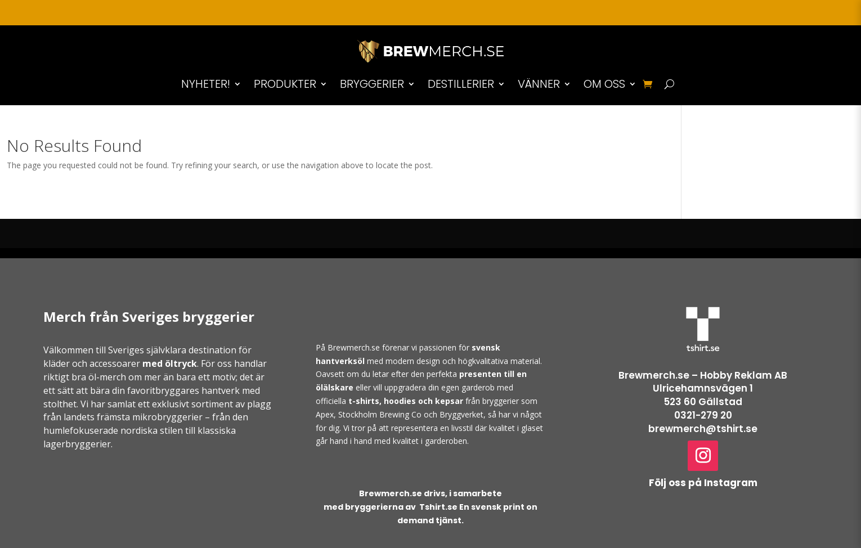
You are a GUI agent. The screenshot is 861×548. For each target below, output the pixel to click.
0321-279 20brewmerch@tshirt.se (702, 421)
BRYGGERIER (372, 84)
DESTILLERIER (461, 84)
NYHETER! (205, 84)
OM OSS (604, 84)
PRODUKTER (285, 84)
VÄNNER (539, 84)
